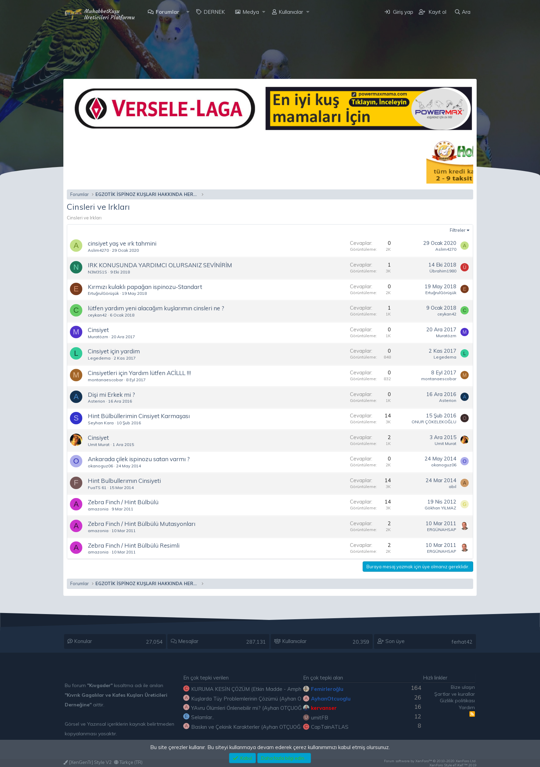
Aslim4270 (98, 250)
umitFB (319, 717)
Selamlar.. (202, 717)
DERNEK (214, 12)
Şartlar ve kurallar (454, 694)
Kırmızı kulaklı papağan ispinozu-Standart (145, 286)
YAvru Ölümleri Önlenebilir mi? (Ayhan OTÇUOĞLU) (250, 708)
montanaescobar (105, 379)
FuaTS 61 (97, 487)
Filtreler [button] (458, 230)
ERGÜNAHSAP (441, 529)
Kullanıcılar (291, 12)
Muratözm (98, 336)
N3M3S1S (97, 271)
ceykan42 (97, 315)
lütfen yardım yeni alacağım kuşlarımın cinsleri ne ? (156, 308)
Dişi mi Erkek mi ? (111, 394)
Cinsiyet (98, 329)
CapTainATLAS (330, 727)
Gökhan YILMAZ (440, 507)
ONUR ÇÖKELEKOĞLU (434, 421)
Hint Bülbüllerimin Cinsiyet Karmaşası (139, 415)
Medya (250, 12)
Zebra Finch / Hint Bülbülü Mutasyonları (141, 523)
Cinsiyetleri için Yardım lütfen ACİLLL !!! (139, 372)
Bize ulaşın (463, 687)
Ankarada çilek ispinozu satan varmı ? (139, 459)
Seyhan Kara (101, 422)
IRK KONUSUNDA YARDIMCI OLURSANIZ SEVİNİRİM (160, 265)
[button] (188, 12)
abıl (452, 486)
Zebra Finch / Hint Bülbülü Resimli (133, 545)
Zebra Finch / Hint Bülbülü (123, 502)
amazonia (98, 508)
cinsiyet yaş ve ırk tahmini (122, 243)
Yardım (467, 707)
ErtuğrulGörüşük (103, 293)
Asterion (96, 401)
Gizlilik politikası (457, 700)
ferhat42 (462, 642)
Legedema (99, 358)
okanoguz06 (100, 465)
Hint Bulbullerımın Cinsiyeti (124, 480)
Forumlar (167, 12)
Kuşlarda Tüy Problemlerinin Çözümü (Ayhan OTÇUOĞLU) (259, 698)
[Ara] (462, 12)
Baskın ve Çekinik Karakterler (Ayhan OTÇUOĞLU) (250, 727)
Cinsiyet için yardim (114, 351)
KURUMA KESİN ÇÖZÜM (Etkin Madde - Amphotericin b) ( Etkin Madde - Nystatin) (288, 689)
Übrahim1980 (442, 270)
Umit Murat (99, 444)
